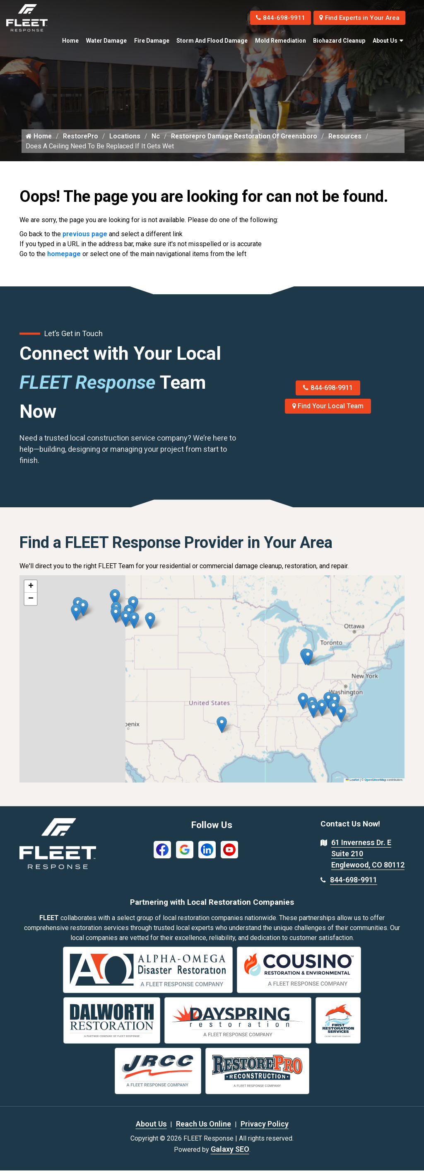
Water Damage (106, 40)
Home (70, 40)
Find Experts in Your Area (357, 18)
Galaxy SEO (230, 1153)
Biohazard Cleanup (339, 40)
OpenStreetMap (375, 784)
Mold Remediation (280, 40)
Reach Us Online (203, 1128)
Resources (350, 140)
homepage (64, 258)
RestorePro (81, 140)
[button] (150, 625)
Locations (126, 140)
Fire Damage (151, 40)
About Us (385, 40)
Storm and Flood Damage (212, 40)
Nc (157, 140)
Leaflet (352, 784)
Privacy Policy (265, 1128)
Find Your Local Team (328, 410)
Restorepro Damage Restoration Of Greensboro (247, 140)
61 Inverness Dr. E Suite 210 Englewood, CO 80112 (368, 858)
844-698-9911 (274, 18)
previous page (85, 238)
